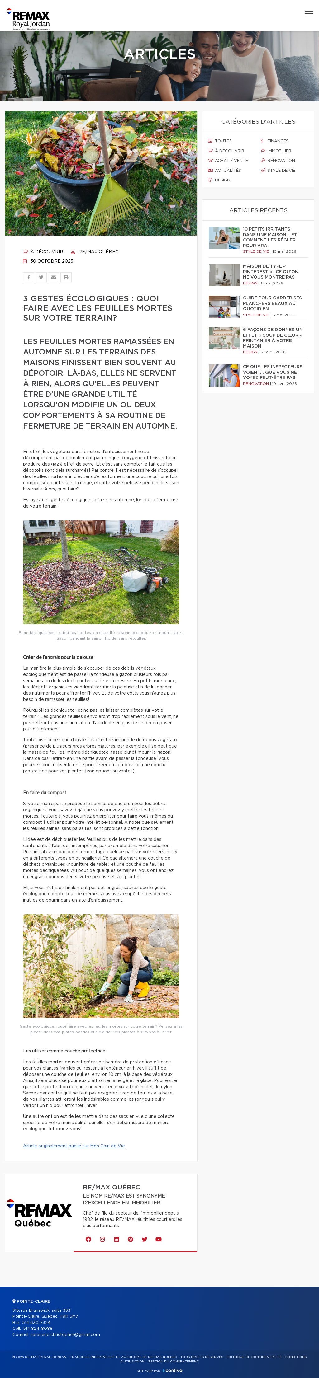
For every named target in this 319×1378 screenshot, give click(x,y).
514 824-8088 (38, 1329)
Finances (274, 141)
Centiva (173, 1370)
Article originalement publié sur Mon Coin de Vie (74, 1146)
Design (219, 180)
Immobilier (276, 151)
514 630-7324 (36, 1323)
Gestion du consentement (173, 1361)
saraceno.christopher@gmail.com (65, 1335)
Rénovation (278, 160)
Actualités (224, 170)
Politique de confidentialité (254, 1357)
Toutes (220, 141)
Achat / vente (228, 160)
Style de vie (278, 170)
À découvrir (43, 252)
